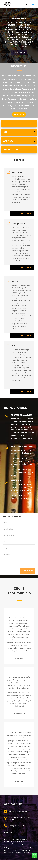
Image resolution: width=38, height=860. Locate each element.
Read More (19, 114)
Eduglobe (19, 21)
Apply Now (19, 55)
